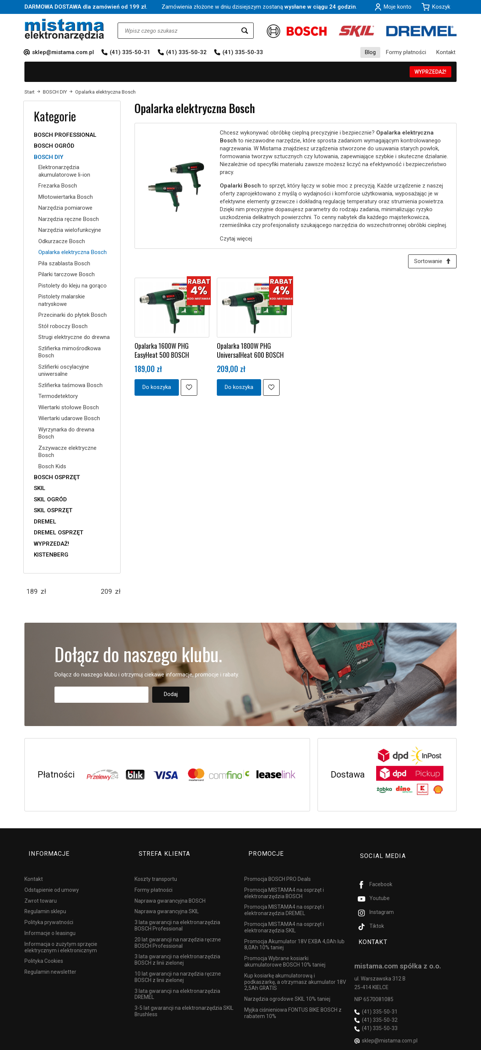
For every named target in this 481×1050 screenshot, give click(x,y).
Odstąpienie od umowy (51, 879)
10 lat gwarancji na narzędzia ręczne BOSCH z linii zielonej (178, 966)
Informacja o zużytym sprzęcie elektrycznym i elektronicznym (60, 936)
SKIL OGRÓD (50, 499)
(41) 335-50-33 (242, 52)
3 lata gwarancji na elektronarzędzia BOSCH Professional (177, 915)
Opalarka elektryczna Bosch (72, 252)
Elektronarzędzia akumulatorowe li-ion (64, 171)
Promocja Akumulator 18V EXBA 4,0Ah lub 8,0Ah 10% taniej (294, 933)
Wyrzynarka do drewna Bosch (66, 433)
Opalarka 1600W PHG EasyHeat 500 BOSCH (162, 352)
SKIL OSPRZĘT (53, 510)
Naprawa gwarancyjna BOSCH (170, 890)
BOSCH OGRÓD (54, 145)
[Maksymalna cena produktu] (106, 591)
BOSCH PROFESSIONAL (65, 135)
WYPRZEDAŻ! (430, 72)
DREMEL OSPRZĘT (58, 532)
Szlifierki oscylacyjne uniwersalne (63, 370)
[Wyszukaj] (245, 31)
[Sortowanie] (430, 262)
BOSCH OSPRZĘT (57, 477)
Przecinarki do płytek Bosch (72, 315)
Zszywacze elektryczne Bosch (67, 452)
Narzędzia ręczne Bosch (68, 219)
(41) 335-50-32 (186, 52)
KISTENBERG (51, 554)
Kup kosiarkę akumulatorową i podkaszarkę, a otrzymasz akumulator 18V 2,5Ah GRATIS (295, 971)
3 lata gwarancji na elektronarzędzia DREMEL (177, 983)
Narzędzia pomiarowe (65, 207)
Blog (370, 52)
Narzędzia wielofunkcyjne (69, 230)
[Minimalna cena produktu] (32, 591)
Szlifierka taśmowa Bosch (70, 385)
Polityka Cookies (43, 950)
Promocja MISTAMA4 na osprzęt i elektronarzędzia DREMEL (284, 899)
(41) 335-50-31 (130, 52)
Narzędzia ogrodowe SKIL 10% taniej (287, 988)
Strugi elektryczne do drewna (74, 337)
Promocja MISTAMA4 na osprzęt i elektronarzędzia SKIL (284, 917)
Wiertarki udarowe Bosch (69, 418)
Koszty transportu (156, 868)
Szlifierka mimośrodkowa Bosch (69, 352)
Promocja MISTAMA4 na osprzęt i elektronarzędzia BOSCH (284, 882)
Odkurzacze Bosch (61, 241)
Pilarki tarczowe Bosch (66, 274)
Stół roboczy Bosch (63, 326)
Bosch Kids (52, 466)
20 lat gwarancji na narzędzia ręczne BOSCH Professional (178, 932)
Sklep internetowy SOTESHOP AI (424, 1042)
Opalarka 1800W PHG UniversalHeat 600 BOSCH (250, 352)
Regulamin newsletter (50, 961)
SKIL (39, 488)
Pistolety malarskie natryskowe (61, 300)
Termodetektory (58, 396)
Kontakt (445, 52)
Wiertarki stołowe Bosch (68, 407)
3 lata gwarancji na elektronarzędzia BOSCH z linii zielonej (177, 949)
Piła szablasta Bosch (64, 263)
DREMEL (45, 521)
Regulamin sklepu (45, 901)
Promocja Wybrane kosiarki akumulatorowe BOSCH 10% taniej (284, 951)
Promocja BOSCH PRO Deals (277, 868)
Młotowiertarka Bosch (65, 197)
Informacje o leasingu (50, 923)
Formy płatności (406, 52)
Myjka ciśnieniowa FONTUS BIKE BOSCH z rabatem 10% (293, 1002)
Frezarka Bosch (57, 185)
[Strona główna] (64, 29)
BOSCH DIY (49, 157)
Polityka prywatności (48, 912)
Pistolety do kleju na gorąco (72, 285)
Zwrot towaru (40, 890)
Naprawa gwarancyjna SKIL (167, 901)
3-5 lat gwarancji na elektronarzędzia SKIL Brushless (184, 1000)
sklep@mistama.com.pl (63, 52)
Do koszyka (156, 389)
